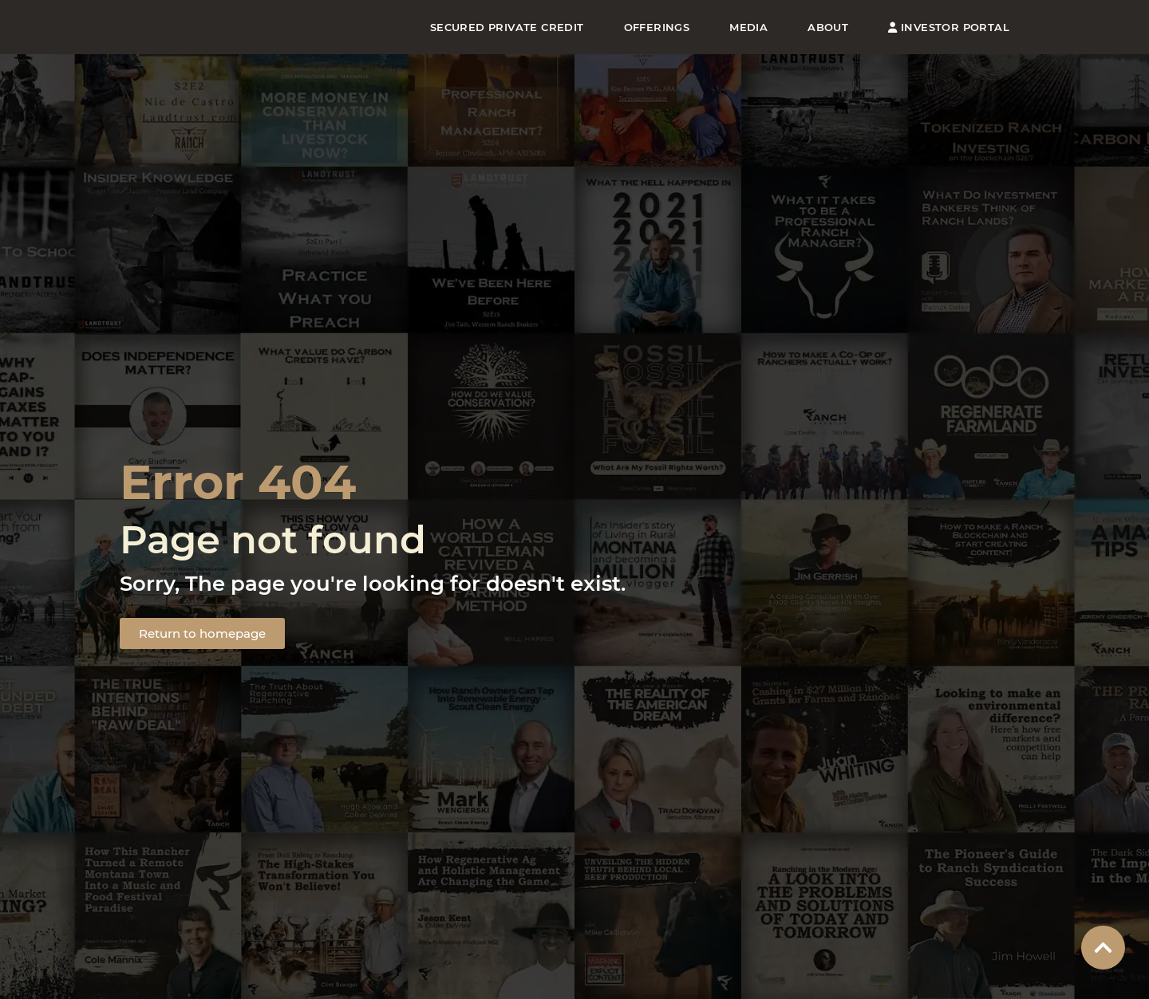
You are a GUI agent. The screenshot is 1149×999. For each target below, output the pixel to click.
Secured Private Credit (507, 27)
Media (748, 27)
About (827, 27)
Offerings (657, 27)
